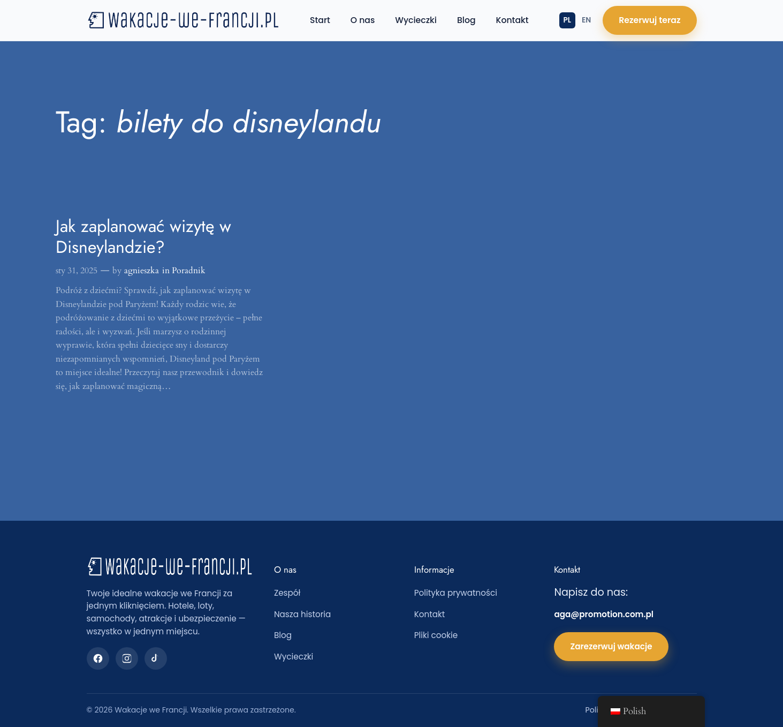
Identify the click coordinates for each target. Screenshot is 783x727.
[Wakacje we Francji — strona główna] (183, 20)
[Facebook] (98, 658)
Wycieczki (416, 20)
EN (586, 20)
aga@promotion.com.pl (603, 614)
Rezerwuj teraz (649, 20)
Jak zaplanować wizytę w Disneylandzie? (143, 236)
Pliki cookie (436, 635)
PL (568, 20)
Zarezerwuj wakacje (611, 646)
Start (320, 20)
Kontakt (512, 20)
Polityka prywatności (455, 592)
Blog (466, 20)
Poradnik (189, 270)
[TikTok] (156, 658)
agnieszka (141, 270)
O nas (363, 20)
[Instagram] (127, 658)
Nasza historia (302, 614)
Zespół (287, 592)
